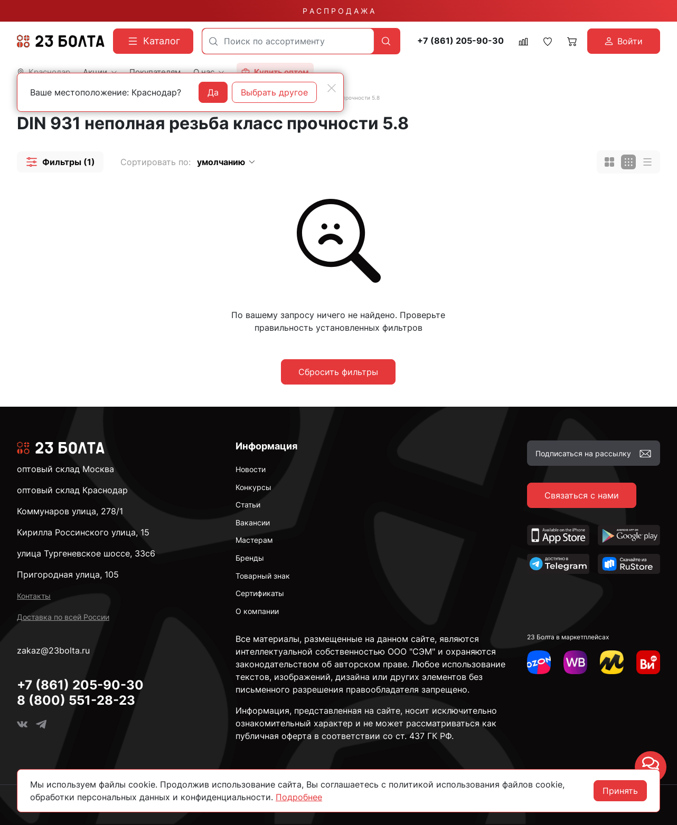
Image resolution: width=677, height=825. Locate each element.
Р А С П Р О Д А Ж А (338, 10)
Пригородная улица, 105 (68, 574)
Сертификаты (260, 593)
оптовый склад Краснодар (72, 490)
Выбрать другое (274, 92)
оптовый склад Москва (65, 469)
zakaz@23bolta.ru (53, 650)
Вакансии (253, 522)
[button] (60, 161)
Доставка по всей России (63, 616)
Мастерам (254, 539)
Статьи (248, 504)
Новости (251, 469)
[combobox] (288, 41)
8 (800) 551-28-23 (76, 700)
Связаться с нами (581, 495)
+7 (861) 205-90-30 (460, 41)
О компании (257, 611)
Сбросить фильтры (338, 372)
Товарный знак (263, 575)
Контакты (34, 595)
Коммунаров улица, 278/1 (70, 511)
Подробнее (299, 797)
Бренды (250, 557)
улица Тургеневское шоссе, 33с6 (86, 553)
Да (213, 92)
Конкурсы (253, 487)
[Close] (331, 88)
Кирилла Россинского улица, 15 (83, 532)
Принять (620, 790)
